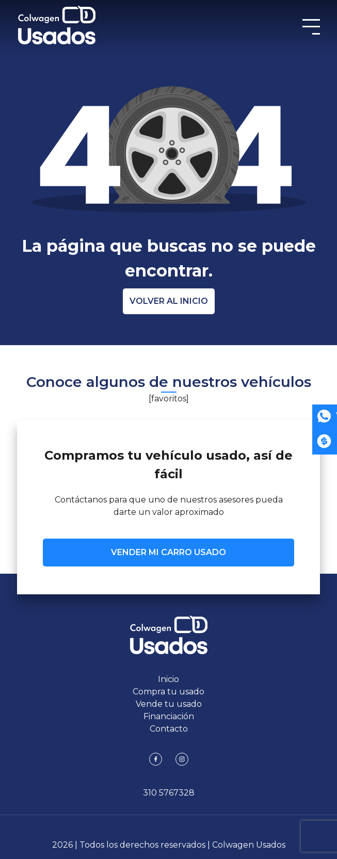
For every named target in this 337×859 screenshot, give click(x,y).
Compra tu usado (168, 691)
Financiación (168, 716)
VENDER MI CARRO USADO (168, 552)
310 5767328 (169, 793)
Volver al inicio (169, 301)
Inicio (168, 679)
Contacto (169, 729)
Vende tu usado (169, 704)
